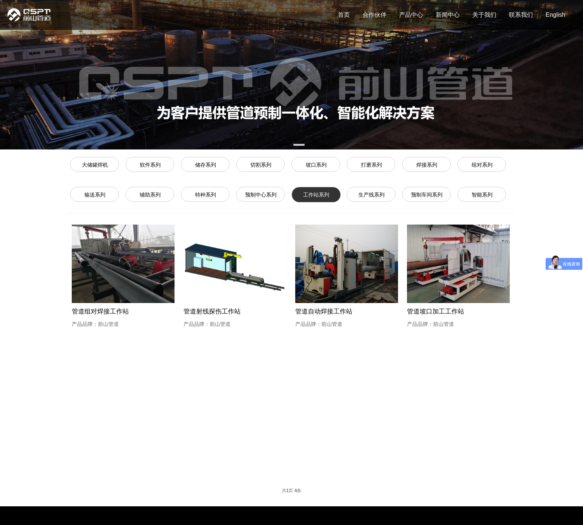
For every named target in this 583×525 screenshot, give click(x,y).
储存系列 (205, 165)
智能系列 (482, 195)
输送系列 (94, 195)
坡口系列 (316, 165)
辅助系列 (150, 195)
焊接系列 (426, 165)
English (555, 15)
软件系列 (150, 165)
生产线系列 (371, 195)
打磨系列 (371, 165)
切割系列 (260, 165)
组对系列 (482, 165)
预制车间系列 (426, 195)
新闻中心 (448, 15)
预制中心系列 (261, 195)
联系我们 (521, 15)
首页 (344, 15)
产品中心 (411, 15)
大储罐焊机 (95, 165)
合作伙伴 (374, 15)
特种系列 (205, 195)
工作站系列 (316, 195)
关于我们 (484, 15)
